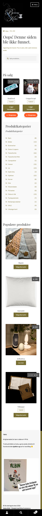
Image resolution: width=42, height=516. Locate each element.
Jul (9, 168)
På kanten (11, 190)
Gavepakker (12, 160)
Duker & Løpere (13, 149)
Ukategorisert (12, 209)
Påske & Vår (12, 194)
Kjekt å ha (11, 172)
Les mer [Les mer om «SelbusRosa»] (21, 363)
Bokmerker (12, 145)
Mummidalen (12, 187)
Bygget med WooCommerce (21, 508)
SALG (10, 205)
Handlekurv (33, 511)
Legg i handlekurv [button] (11, 108)
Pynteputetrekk (13, 198)
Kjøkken (11, 175)
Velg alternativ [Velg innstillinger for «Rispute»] (21, 267)
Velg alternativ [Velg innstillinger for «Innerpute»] (21, 315)
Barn (9, 138)
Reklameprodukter (14, 202)
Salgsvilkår (6, 508)
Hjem (6, 31)
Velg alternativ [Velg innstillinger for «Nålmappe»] (21, 415)
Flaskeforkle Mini (14, 157)
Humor (10, 164)
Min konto (7, 512)
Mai (9, 183)
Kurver (10, 179)
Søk (21, 512)
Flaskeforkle (12, 153)
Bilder (10, 142)
